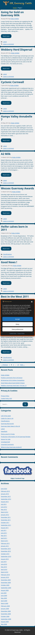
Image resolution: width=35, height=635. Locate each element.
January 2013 (5, 494)
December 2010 (6, 549)
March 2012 (4, 512)
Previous (4, 365)
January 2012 (5, 515)
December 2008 (6, 611)
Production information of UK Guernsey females (15, 437)
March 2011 (4, 541)
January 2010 (5, 577)
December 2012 (6, 496)
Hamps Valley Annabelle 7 (16, 118)
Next (22, 365)
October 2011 (5, 522)
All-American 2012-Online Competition (12, 380)
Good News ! (9, 262)
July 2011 (3, 530)
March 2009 (4, 603)
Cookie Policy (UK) (6, 398)
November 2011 (6, 520)
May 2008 (4, 624)
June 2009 (4, 595)
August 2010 (5, 559)
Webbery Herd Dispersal (16, 49)
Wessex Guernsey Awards (17, 188)
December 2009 (6, 580)
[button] (32, 302)
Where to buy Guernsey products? (11, 447)
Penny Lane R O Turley (8, 434)
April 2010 (4, 569)
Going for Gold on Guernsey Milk (12, 13)
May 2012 (4, 509)
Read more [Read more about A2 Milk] (6, 175)
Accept (17, 319)
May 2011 (4, 535)
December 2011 (6, 517)
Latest (5, 42)
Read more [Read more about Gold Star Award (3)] (6, 352)
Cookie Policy (13, 333)
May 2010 (4, 567)
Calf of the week (6, 416)
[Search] (25, 404)
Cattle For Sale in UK (7, 418)
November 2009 (6, 582)
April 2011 (4, 538)
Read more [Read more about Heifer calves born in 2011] (6, 249)
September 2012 (6, 499)
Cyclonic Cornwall (12, 82)
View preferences (17, 329)
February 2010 (5, 575)
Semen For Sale (5, 439)
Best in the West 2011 (15, 296)
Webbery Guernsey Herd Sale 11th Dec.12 (13, 385)
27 (18, 365)
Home (15, 8)
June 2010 (4, 564)
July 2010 (3, 562)
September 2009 (6, 588)
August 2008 (5, 622)
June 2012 (4, 507)
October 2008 (5, 616)
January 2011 (5, 546)
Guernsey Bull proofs (7, 424)
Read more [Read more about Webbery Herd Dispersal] (6, 68)
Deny (17, 324)
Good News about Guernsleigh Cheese (13, 383)
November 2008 (6, 614)
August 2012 (5, 502)
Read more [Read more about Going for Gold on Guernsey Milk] (6, 36)
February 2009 (5, 606)
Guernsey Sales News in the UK (10, 426)
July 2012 (3, 504)
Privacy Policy (21, 333)
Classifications (7, 254)
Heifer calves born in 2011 (14, 228)
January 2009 (5, 608)
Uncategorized (5, 442)
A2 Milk (6, 154)
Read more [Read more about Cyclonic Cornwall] (6, 103)
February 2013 (5, 491)
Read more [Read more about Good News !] (6, 283)
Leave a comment (8, 44)
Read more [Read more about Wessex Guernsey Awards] (6, 213)
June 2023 (4, 489)
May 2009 (4, 598)
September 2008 (6, 619)
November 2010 (6, 551)
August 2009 (5, 590)
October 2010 (5, 554)
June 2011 (4, 533)
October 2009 (5, 585)
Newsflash (4, 431)
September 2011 (6, 525)
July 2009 (3, 593)
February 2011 (5, 543)
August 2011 (5, 528)
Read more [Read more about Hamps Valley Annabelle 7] (6, 140)
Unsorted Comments (7, 444)
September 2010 (6, 556)
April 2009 (4, 601)
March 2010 (4, 572)
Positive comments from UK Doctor (11, 378)
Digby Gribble (5, 375)
